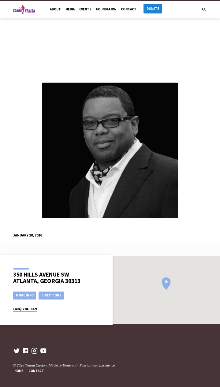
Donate (153, 8)
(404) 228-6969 (25, 309)
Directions (51, 295)
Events (85, 9)
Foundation (106, 9)
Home (18, 371)
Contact (128, 9)
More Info (25, 295)
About (55, 9)
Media (70, 9)
